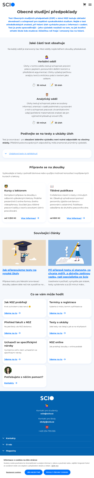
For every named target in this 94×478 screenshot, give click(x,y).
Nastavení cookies (13, 472)
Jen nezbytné (33, 472)
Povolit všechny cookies (57, 472)
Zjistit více (54, 466)
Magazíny (9, 451)
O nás (7, 444)
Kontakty (9, 438)
